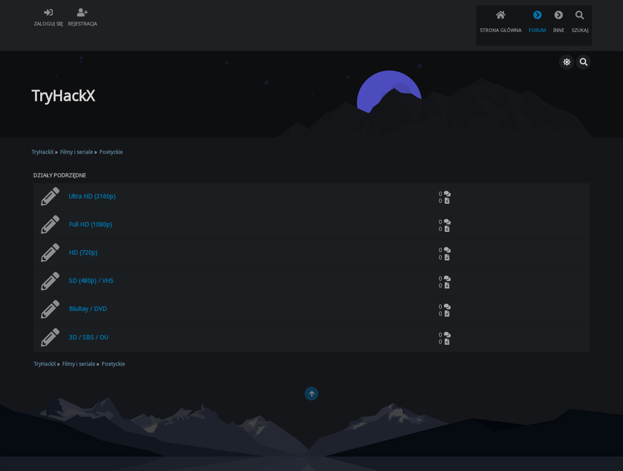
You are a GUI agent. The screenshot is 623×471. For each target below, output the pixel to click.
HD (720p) (83, 233)
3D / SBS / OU (88, 318)
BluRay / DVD (88, 289)
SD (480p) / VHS (91, 261)
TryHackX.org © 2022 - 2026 (311, 456)
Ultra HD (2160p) (92, 177)
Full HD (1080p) (90, 205)
